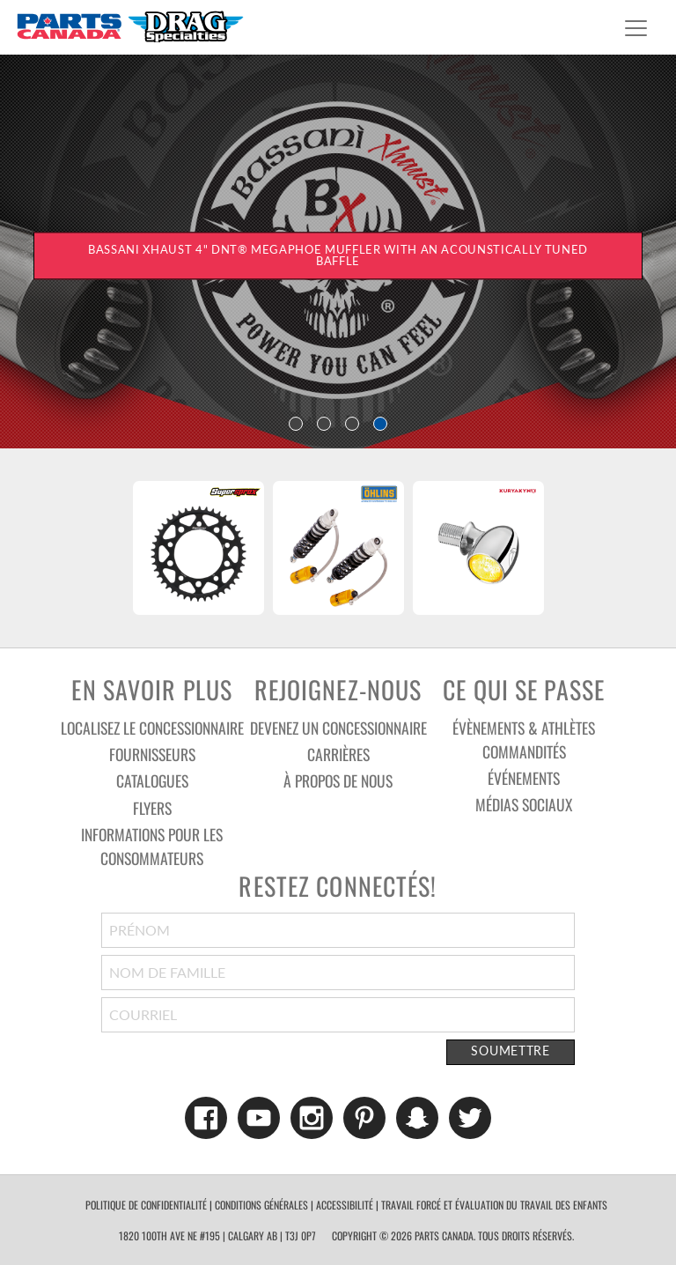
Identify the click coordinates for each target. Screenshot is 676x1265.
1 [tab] (296, 424)
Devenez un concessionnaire (338, 727)
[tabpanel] (338, 250)
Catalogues (152, 780)
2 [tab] (324, 424)
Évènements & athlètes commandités (523, 739)
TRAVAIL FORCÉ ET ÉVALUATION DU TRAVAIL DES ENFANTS (494, 1204)
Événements (524, 777)
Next (579, 548)
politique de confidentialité (146, 1204)
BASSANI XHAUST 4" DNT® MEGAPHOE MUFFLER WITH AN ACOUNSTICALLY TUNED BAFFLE (338, 256)
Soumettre (510, 1051)
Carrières (338, 754)
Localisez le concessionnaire (152, 727)
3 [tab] (352, 424)
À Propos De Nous (338, 780)
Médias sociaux (523, 804)
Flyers (152, 807)
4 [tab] (380, 424)
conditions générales (261, 1204)
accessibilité (344, 1204)
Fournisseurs (152, 754)
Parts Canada (129, 26)
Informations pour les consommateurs (152, 846)
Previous (97, 548)
